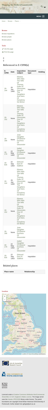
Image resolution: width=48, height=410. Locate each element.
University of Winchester (13, 374)
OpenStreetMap (33, 354)
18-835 (5, 164)
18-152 (5, 118)
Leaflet (24, 354)
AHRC (12, 363)
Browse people (7, 37)
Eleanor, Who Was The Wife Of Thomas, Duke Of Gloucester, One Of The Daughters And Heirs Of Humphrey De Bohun (21, 89)
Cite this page (7, 49)
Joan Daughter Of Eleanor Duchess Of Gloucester (21, 139)
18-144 (5, 89)
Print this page (8, 52)
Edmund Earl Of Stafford (20, 164)
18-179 (5, 153)
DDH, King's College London (5, 385)
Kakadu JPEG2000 (14, 399)
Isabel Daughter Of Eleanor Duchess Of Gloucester (21, 153)
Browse (10, 21)
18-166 (5, 140)
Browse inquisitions (8, 34)
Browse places (6, 40)
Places (17, 21)
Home (3, 21)
